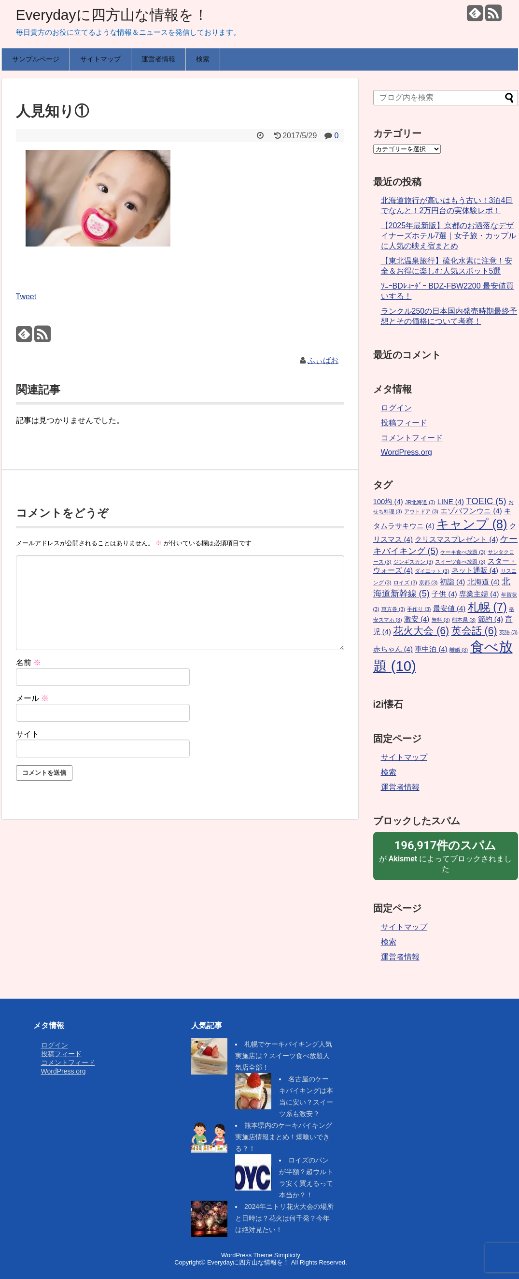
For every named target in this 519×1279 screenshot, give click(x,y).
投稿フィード (404, 423)
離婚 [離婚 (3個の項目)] (458, 650)
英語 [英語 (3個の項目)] (508, 632)
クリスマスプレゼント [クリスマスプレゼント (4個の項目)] (456, 539)
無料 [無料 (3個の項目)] (441, 620)
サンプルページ (35, 59)
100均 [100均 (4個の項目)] (388, 502)
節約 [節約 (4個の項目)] (490, 619)
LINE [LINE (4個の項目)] (450, 502)
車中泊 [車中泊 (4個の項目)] (431, 649)
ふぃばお (323, 360)
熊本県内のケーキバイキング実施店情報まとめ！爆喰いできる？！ (283, 1136)
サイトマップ (100, 59)
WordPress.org (406, 452)
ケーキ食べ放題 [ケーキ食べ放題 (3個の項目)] (462, 552)
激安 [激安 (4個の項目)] (416, 619)
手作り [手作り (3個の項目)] (419, 609)
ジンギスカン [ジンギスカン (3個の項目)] (413, 562)
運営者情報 (158, 59)
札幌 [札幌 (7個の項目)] (487, 607)
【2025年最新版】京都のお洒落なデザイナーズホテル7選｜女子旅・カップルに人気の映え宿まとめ (449, 235)
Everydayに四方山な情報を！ (112, 15)
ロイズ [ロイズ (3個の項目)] (405, 582)
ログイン (396, 408)
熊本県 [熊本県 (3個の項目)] (464, 620)
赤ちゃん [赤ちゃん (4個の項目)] (393, 649)
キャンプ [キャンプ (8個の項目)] (471, 524)
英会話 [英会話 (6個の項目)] (474, 631)
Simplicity (287, 1255)
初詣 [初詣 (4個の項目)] (452, 582)
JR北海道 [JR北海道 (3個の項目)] (420, 502)
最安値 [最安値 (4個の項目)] (449, 608)
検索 (203, 59)
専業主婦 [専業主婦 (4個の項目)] (479, 594)
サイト (27, 734)
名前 (28, 662)
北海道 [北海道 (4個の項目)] (483, 582)
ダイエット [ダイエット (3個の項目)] (432, 571)
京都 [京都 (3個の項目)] (428, 582)
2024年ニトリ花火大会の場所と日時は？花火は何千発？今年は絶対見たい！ (284, 1218)
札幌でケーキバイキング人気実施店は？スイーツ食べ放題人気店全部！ (283, 1055)
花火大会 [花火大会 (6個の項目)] (421, 631)
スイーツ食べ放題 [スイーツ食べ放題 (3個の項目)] (460, 562)
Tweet (26, 296)
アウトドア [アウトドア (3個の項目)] (421, 511)
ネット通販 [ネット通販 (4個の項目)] (474, 570)
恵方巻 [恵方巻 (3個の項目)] (393, 609)
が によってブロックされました (445, 855)
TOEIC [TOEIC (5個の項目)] (486, 501)
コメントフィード (412, 438)
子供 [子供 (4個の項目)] (444, 594)
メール (32, 698)
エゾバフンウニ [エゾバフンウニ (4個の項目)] (471, 511)
